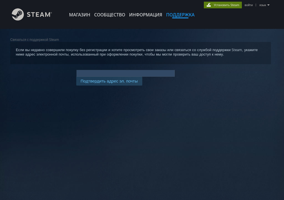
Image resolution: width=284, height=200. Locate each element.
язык (262, 5)
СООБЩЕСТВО (109, 15)
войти (249, 5)
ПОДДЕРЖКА (180, 15)
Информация (145, 15)
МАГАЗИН (79, 15)
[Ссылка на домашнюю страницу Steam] (36, 19)
